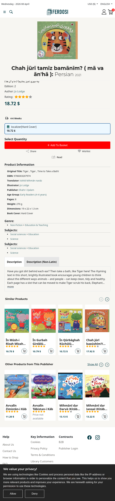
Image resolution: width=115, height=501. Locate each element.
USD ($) (92, 3)
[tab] (14, 262)
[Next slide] (107, 299)
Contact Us (9, 451)
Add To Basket (57, 145)
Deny (35, 493)
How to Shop (10, 457)
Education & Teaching (36, 225)
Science (14, 238)
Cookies (35, 442)
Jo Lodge (19, 91)
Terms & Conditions (43, 455)
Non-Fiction (16, 225)
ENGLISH (105, 3)
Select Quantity (16, 139)
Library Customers (42, 461)
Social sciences (18, 234)
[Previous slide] (101, 299)
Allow (13, 493)
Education (33, 234)
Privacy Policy (39, 448)
